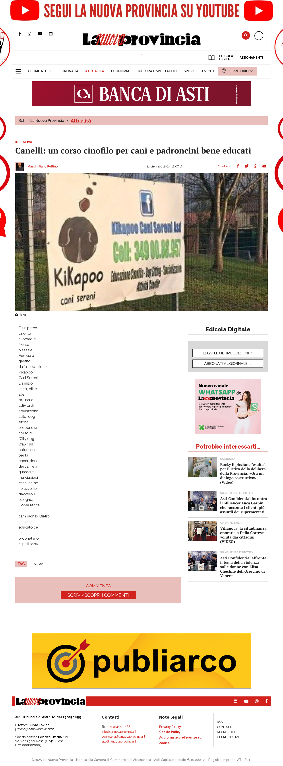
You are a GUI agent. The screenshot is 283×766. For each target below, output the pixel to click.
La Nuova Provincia (47, 120)
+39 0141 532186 (119, 727)
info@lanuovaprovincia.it (119, 731)
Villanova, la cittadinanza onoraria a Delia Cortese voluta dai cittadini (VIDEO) (243, 535)
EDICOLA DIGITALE (220, 57)
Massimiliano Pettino (42, 166)
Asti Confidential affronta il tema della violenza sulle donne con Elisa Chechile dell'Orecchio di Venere (243, 566)
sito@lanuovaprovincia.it (119, 741)
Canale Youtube (43, 34)
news (39, 564)
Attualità (81, 121)
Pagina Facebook (23, 34)
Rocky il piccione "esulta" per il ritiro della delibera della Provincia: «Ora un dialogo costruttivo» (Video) (243, 473)
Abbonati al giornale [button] (226, 363)
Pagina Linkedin (54, 34)
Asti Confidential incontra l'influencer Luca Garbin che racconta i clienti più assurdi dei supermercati (243, 505)
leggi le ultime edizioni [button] (226, 353)
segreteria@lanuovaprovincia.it (123, 736)
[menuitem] (41, 71)
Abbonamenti (251, 57)
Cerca (246, 35)
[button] (20, 69)
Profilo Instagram (33, 34)
